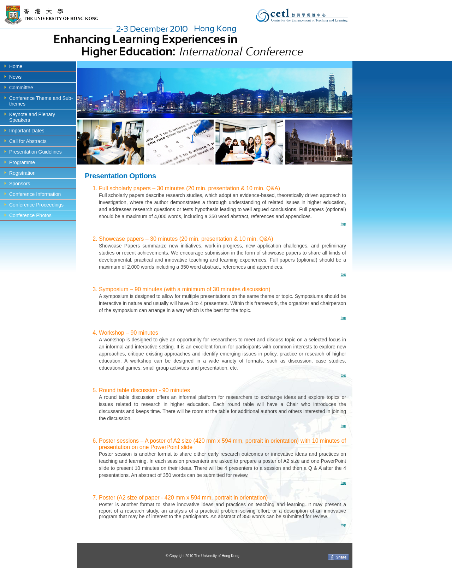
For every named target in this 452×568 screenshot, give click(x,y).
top (343, 224)
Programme (22, 162)
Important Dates (26, 130)
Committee (21, 87)
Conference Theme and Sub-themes (41, 101)
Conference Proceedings (36, 205)
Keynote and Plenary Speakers (32, 117)
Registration (22, 173)
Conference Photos (30, 215)
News (15, 77)
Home (15, 66)
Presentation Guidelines (35, 152)
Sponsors (19, 183)
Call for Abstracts (28, 141)
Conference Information (35, 194)
